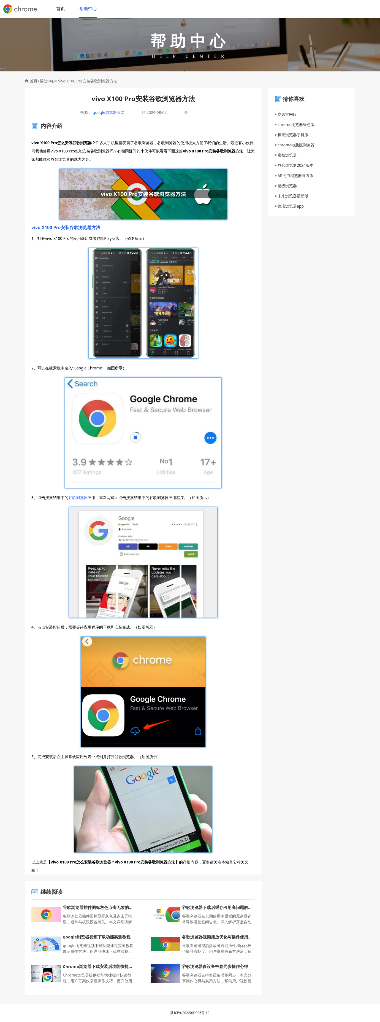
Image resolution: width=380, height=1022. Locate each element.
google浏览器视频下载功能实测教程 (97, 937)
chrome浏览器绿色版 (294, 124)
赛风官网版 (286, 114)
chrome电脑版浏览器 (294, 144)
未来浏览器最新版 (291, 196)
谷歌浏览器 (78, 497)
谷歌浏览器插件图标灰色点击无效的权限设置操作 (99, 907)
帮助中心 (88, 9)
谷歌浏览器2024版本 (294, 165)
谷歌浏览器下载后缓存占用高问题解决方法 (218, 907)
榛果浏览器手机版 (291, 134)
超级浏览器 (286, 185)
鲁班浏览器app (289, 206)
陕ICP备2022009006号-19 (189, 1012)
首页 (60, 9)
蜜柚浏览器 (286, 155)
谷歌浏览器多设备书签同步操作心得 (215, 966)
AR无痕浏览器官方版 (294, 175)
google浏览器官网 (108, 112)
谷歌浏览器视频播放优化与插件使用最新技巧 (218, 937)
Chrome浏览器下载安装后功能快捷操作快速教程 (99, 966)
